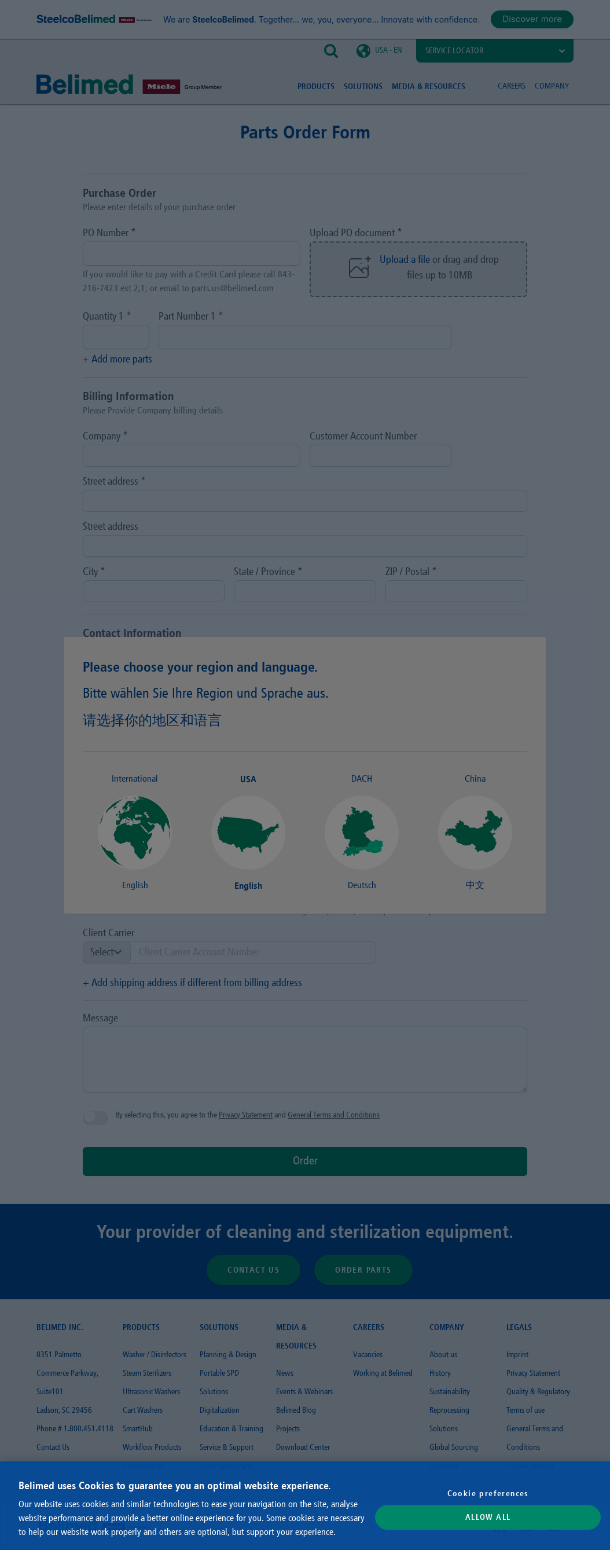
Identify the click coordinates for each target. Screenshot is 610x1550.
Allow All (488, 1517)
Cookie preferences (488, 1493)
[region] (305, 1505)
